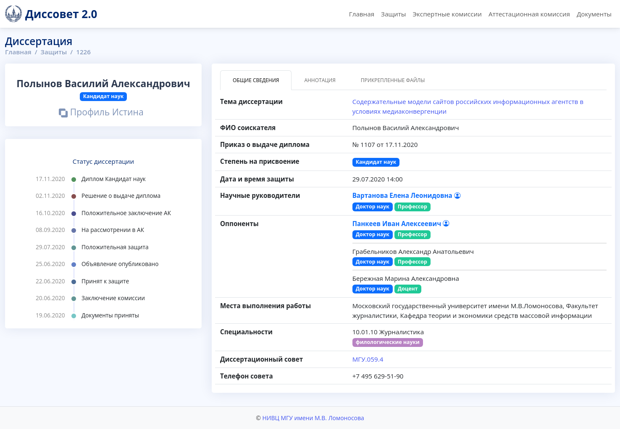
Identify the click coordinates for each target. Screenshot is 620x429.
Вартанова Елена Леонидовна (406, 195)
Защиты (393, 14)
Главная (361, 14)
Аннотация (319, 80)
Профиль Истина (101, 113)
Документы (594, 14)
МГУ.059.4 (368, 359)
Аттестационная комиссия (529, 14)
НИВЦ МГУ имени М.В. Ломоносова (313, 418)
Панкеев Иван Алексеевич (400, 223)
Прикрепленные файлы (393, 80)
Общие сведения (256, 80)
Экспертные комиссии (446, 14)
